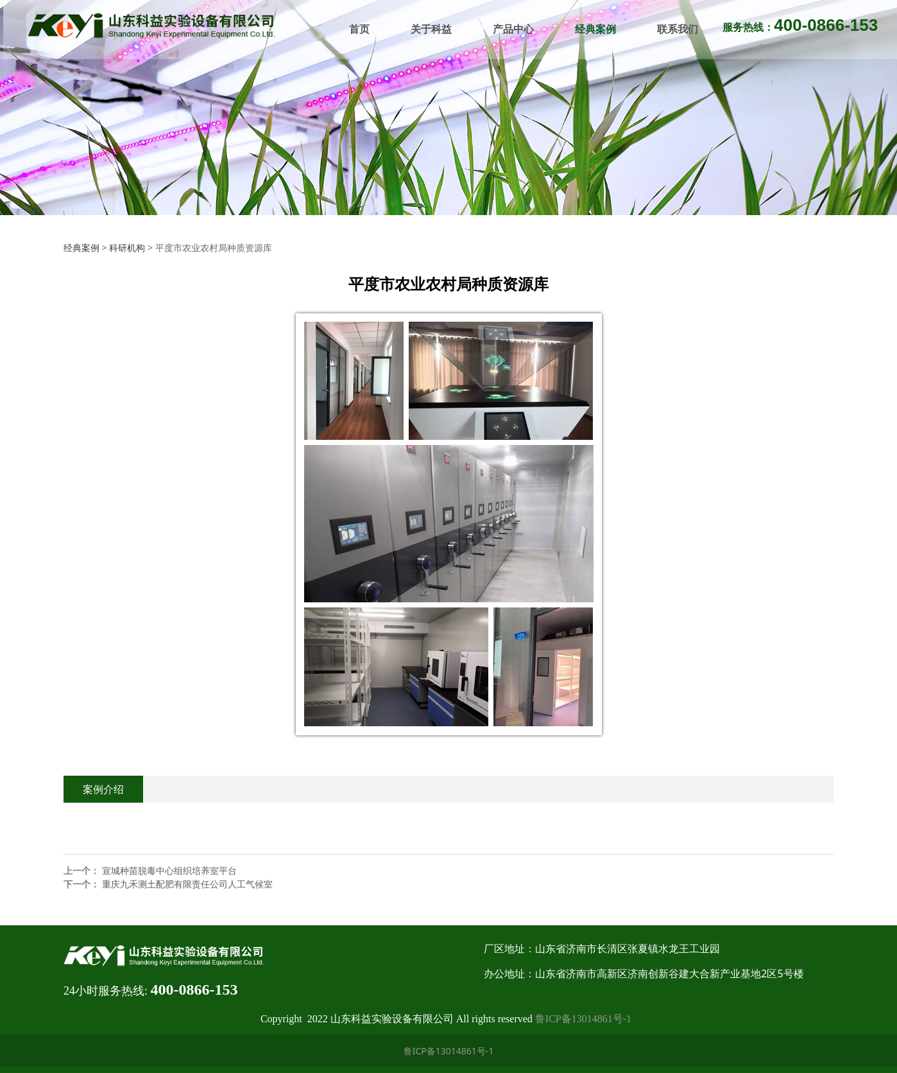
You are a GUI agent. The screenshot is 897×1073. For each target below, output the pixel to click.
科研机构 (127, 247)
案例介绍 (103, 789)
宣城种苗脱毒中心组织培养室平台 (169, 870)
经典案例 (593, 29)
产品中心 (511, 29)
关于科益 (429, 29)
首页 (357, 29)
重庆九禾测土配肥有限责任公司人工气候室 (187, 884)
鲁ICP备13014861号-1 (583, 1018)
